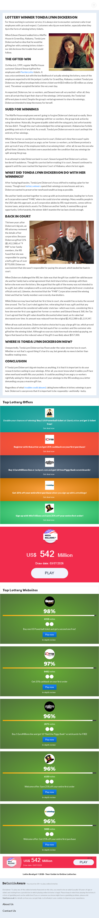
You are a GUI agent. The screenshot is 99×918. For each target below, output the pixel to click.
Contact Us (9, 910)
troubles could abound (35, 387)
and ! (49, 446)
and (49, 515)
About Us (8, 904)
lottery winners (33, 186)
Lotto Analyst (10, 5)
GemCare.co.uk (8, 898)
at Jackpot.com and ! (49, 470)
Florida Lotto (27, 72)
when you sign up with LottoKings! (49, 492)
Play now (49, 634)
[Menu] (93, 5)
